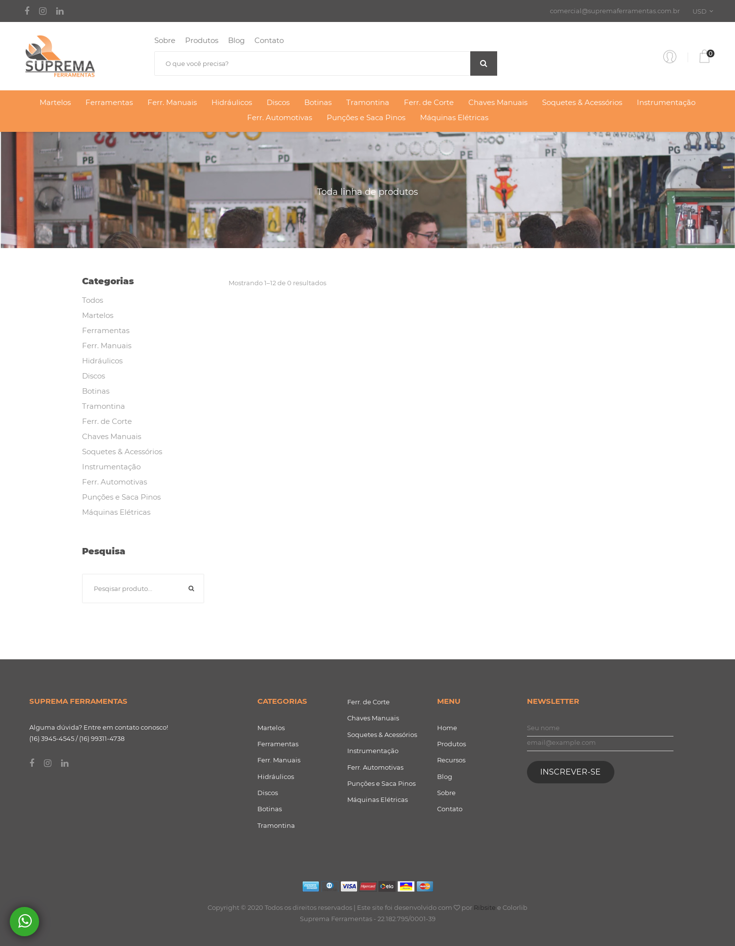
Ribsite (485, 907)
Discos (278, 102)
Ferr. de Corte (429, 102)
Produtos (201, 40)
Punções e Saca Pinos (366, 117)
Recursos (451, 760)
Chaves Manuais (497, 102)
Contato (269, 40)
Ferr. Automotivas (279, 117)
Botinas (318, 102)
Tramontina (367, 102)
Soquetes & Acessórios (582, 102)
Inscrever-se (570, 772)
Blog (236, 40)
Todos (92, 300)
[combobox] (704, 11)
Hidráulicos (231, 102)
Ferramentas (109, 102)
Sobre (164, 40)
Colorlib (515, 907)
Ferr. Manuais (172, 102)
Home (447, 728)
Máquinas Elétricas (454, 117)
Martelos (55, 102)
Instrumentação (666, 102)
